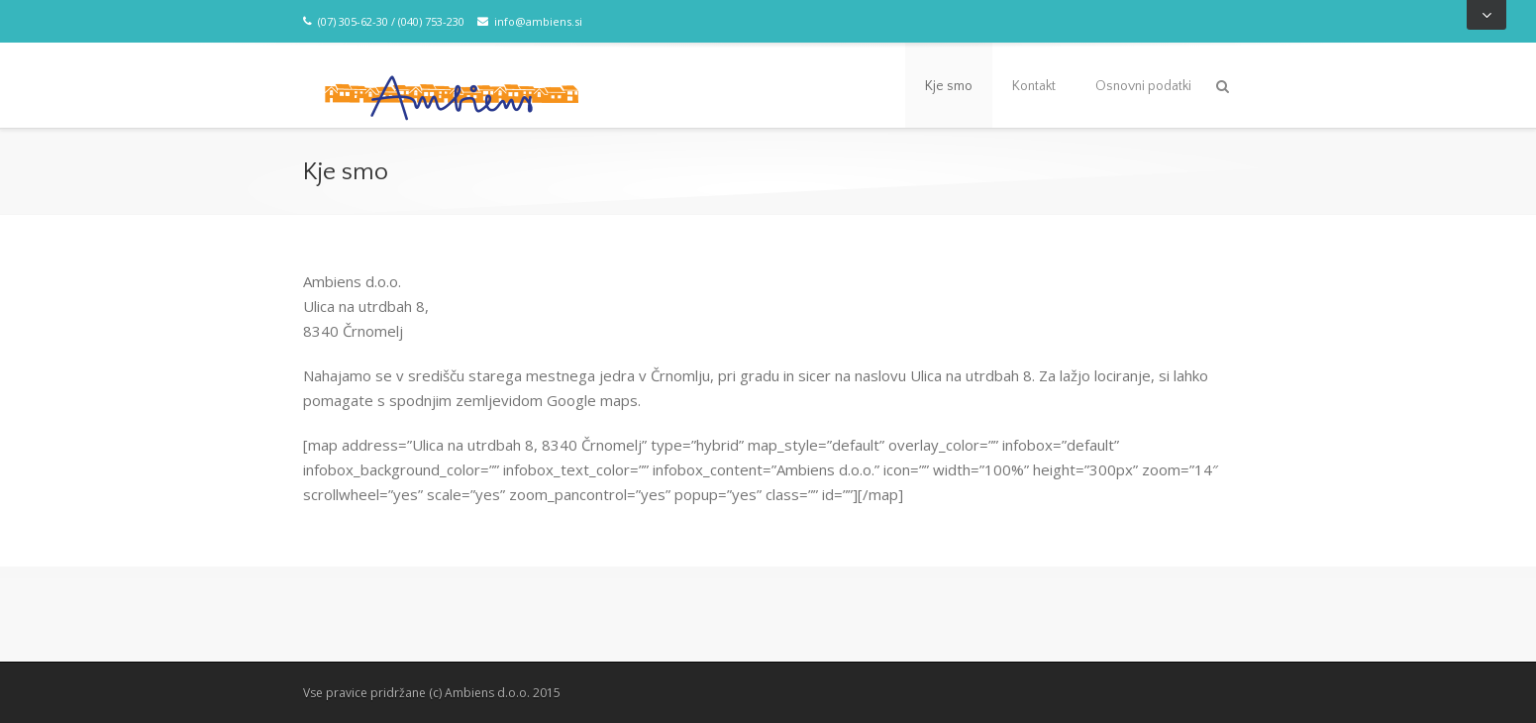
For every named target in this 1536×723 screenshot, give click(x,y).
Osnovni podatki (1143, 86)
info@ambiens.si (529, 21)
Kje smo (949, 86)
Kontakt (1034, 86)
